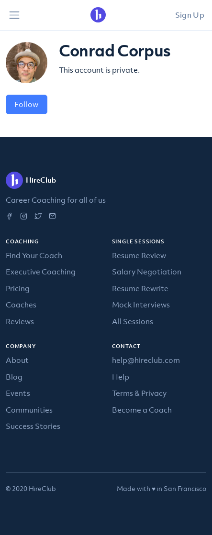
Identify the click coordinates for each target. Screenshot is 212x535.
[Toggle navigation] (14, 15)
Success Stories (33, 426)
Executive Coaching (41, 271)
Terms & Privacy (139, 393)
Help (120, 377)
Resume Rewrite (140, 288)
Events (18, 393)
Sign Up (189, 15)
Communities (29, 410)
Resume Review (139, 255)
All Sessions (132, 321)
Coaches (21, 304)
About (17, 360)
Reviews (20, 321)
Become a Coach (142, 410)
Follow (26, 104)
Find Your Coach (34, 255)
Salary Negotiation (146, 271)
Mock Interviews (141, 304)
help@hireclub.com (146, 360)
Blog (14, 377)
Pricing (18, 288)
